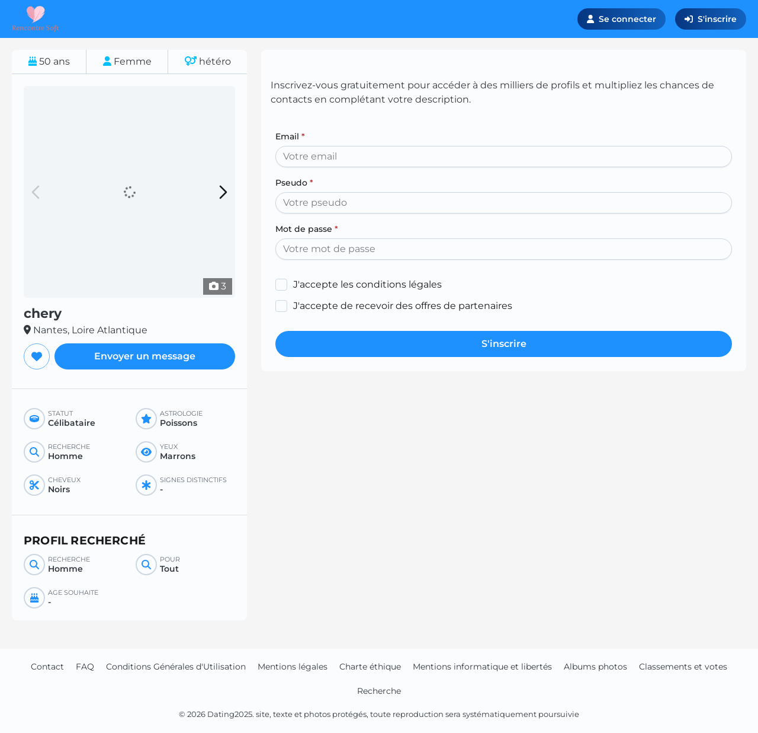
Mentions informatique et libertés (482, 666)
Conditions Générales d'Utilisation (176, 666)
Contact (47, 666)
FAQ (85, 666)
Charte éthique (370, 666)
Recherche (379, 691)
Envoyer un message (144, 356)
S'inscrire (711, 19)
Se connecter (621, 19)
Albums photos (595, 666)
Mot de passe (306, 229)
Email (290, 136)
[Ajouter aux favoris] (37, 356)
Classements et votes (683, 666)
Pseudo (294, 183)
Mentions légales (292, 666)
